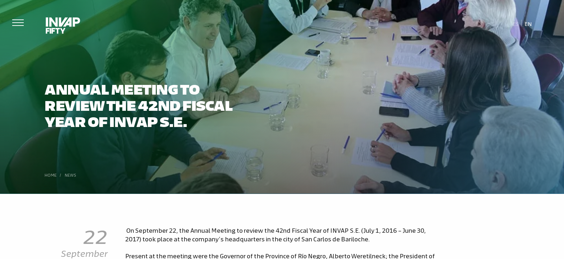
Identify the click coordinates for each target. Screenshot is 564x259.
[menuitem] (516, 23)
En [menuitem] (528, 23)
